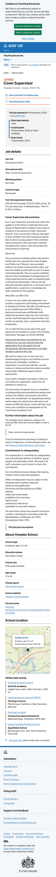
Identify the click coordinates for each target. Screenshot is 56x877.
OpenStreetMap (37, 673)
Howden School (21, 637)
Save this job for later (19, 101)
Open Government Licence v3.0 (19, 848)
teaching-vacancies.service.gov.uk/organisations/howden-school (27, 610)
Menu (6, 59)
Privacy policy (17, 833)
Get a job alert (16, 740)
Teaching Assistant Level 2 (20, 682)
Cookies (7, 833)
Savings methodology (25, 837)
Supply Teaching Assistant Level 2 (24, 724)
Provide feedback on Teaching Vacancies (20, 822)
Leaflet (20, 673)
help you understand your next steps (27, 445)
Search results (17, 73)
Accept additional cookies (28, 26)
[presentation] (28, 650)
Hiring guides (9, 803)
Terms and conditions (34, 833)
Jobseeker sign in (11, 766)
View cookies (28, 38)
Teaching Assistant (17, 712)
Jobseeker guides (11, 775)
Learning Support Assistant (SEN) (24, 697)
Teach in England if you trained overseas (20, 784)
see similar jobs (18, 115)
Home (6, 73)
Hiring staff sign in (11, 799)
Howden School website (17, 596)
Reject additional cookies (28, 32)
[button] (28, 650)
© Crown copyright (28, 870)
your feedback (34, 65)
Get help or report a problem (15, 818)
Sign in (6, 50)
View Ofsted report (14, 586)
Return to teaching (11, 779)
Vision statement (43, 837)
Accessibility (9, 837)
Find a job (7, 771)
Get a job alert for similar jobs (23, 95)
